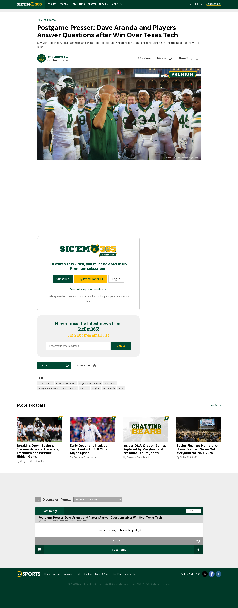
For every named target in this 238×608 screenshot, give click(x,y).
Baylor (95, 388)
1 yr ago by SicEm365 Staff (76, 521)
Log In (191, 4)
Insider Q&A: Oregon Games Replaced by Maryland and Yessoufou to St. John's (144, 449)
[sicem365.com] (29, 4)
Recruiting (79, 4)
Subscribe (62, 279)
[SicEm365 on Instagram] (218, 574)
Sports (92, 4)
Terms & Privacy (102, 574)
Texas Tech (109, 388)
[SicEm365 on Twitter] (205, 574)
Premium (104, 4)
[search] (122, 4)
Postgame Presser (65, 383)
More (115, 4)
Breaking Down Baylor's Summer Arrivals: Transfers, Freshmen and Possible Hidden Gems (38, 451)
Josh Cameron (69, 388)
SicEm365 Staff (188, 457)
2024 (121, 388)
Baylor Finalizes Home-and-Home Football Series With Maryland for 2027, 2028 (197, 449)
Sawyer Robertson (48, 388)
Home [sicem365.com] (47, 574)
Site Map (117, 574)
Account (57, 574)
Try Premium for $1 (90, 279)
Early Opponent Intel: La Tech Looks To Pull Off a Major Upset (88, 449)
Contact (88, 574)
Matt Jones (110, 383)
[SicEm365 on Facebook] (212, 574)
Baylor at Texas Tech (90, 383)
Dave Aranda (45, 383)
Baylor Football (47, 20)
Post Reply (49, 511)
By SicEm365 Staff (58, 57)
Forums (52, 4)
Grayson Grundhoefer (32, 461)
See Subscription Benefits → (88, 289)
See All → (215, 405)
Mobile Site (130, 574)
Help (79, 574)
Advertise (69, 574)
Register (200, 4)
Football (65, 4)
